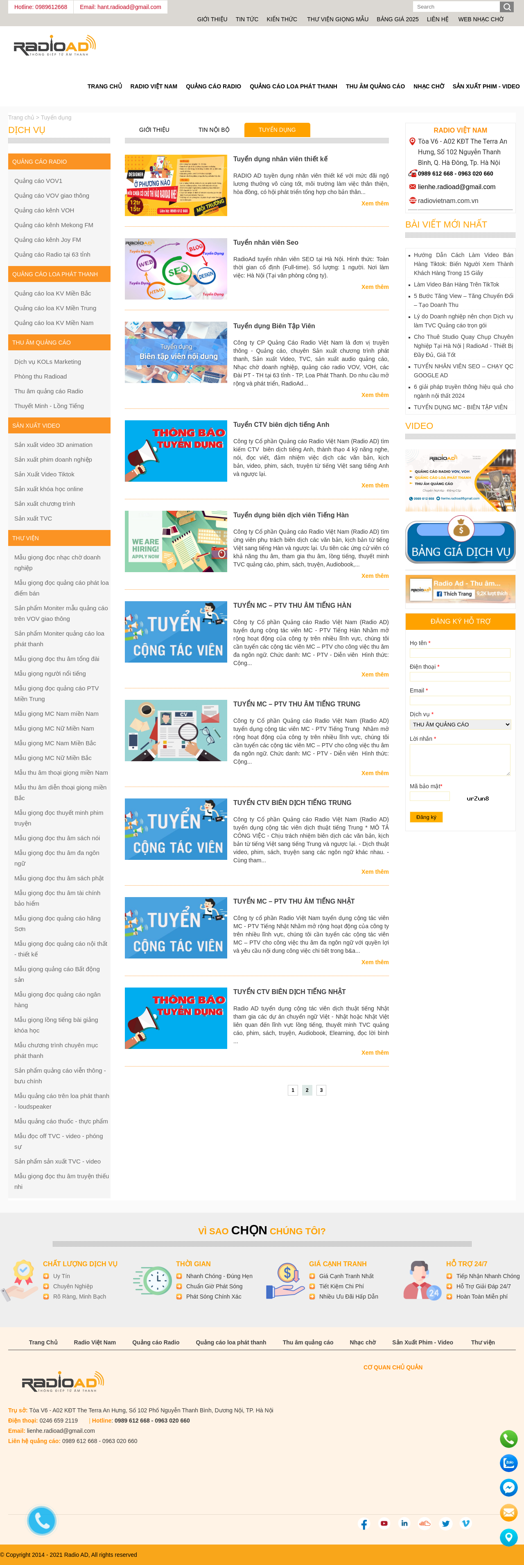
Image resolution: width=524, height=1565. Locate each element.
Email (419, 690)
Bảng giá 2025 (397, 19)
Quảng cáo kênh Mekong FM (53, 224)
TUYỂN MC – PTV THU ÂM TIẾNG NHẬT (294, 901)
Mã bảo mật (426, 786)
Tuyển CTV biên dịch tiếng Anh (281, 424)
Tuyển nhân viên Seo (265, 242)
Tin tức (247, 19)
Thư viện (483, 1342)
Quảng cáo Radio (213, 86)
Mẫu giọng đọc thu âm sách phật (59, 878)
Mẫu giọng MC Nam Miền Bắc (55, 743)
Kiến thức (283, 19)
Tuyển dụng (277, 129)
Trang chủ (22, 117)
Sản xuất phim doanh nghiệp (53, 459)
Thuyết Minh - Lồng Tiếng (49, 405)
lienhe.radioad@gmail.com (457, 186)
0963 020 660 (475, 173)
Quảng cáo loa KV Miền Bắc (52, 293)
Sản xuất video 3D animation (53, 444)
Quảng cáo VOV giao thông (51, 195)
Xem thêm (375, 203)
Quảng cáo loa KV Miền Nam (54, 322)
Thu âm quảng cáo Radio (48, 391)
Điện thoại (425, 666)
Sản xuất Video (36, 425)
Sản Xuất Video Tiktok (44, 474)
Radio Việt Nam (154, 86)
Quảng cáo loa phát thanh (293, 86)
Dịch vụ (422, 714)
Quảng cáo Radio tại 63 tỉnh (52, 254)
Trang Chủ (105, 86)
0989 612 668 (435, 173)
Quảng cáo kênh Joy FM (47, 239)
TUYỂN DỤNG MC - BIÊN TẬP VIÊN (461, 407)
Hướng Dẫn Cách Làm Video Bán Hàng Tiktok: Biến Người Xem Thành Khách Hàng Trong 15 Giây (463, 264)
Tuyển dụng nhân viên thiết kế (280, 159)
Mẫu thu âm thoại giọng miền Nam (61, 772)
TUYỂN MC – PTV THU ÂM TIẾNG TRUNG (296, 704)
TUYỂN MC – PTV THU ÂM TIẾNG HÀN (292, 605)
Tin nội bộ (214, 129)
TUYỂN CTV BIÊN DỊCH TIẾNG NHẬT (289, 991)
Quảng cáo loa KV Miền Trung (55, 307)
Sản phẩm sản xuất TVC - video (57, 1161)
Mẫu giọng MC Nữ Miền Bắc (53, 757)
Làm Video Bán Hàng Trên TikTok (456, 284)
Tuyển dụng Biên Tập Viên (274, 325)
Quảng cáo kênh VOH (44, 210)
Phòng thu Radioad (40, 376)
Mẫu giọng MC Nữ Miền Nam (54, 728)
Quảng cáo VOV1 (38, 180)
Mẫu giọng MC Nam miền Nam (56, 713)
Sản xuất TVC (33, 518)
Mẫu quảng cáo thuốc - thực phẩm (61, 1121)
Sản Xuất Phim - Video (486, 86)
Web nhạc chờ (481, 19)
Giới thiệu (212, 19)
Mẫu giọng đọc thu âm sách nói (57, 837)
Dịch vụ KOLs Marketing (47, 361)
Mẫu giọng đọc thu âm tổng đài (56, 658)
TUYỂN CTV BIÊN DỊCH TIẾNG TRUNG (292, 802)
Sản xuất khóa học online (48, 488)
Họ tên (420, 643)
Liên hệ (438, 19)
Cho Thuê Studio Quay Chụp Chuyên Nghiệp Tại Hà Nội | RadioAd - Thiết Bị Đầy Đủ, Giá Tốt (463, 346)
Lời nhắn (423, 738)
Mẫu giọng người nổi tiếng (50, 673)
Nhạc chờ (428, 86)
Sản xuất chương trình (44, 503)
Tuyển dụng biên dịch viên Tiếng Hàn (291, 515)
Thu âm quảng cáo (375, 86)
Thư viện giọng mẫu (337, 19)
